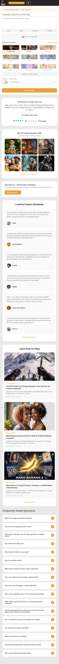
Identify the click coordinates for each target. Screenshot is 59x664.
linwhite (14, 265)
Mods (21, 31)
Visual (8, 31)
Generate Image (29, 90)
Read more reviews (29, 337)
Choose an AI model (8, 42)
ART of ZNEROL (17, 244)
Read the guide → (13, 192)
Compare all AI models (29, 174)
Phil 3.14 (15, 329)
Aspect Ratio (13, 79)
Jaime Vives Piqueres (18, 308)
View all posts (29, 502)
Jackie (14, 223)
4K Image (5, 79)
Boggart (14, 286)
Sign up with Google (29, 115)
